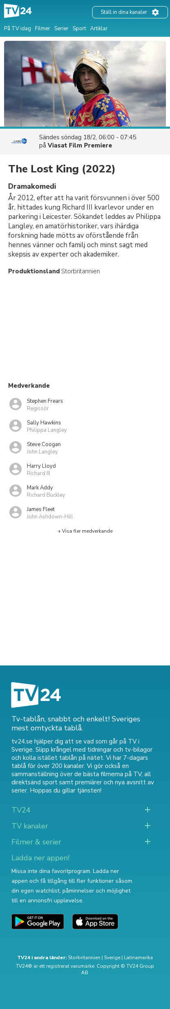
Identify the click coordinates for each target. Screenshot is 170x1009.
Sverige (112, 957)
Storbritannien (84, 957)
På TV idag (17, 28)
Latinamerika (138, 957)
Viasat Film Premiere (80, 145)
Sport (79, 28)
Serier (61, 28)
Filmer (42, 28)
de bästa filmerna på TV (107, 774)
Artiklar (99, 28)
